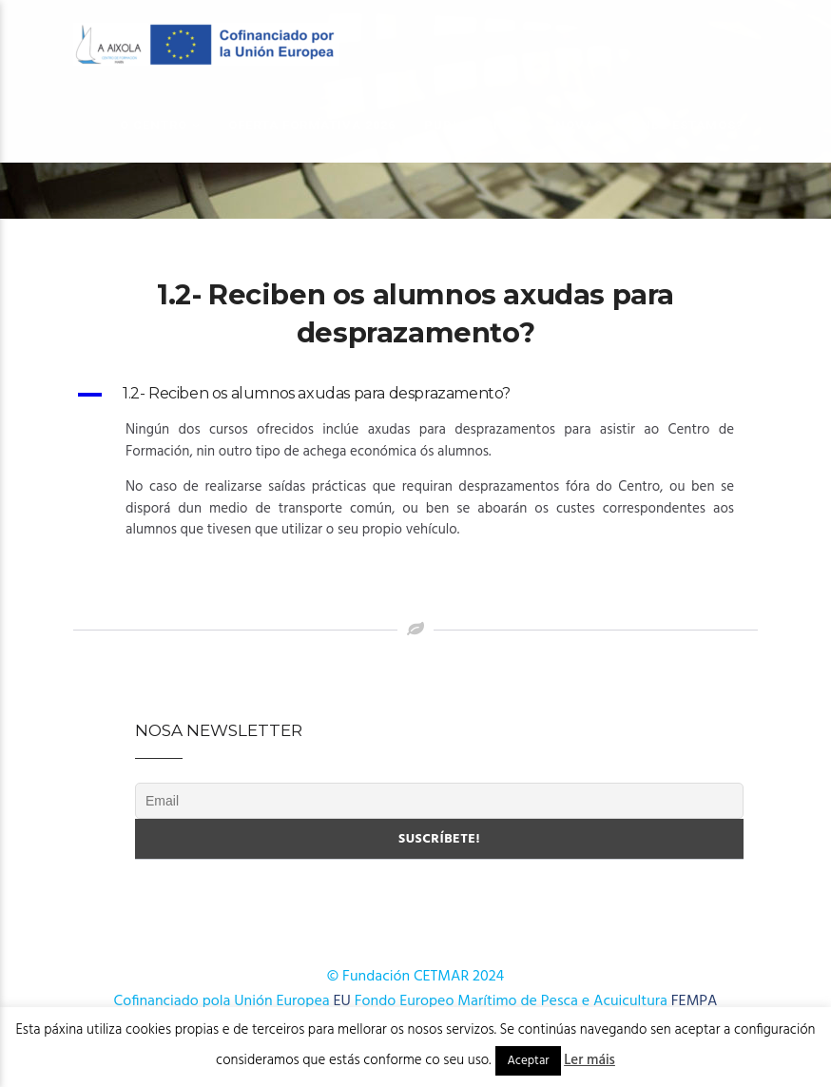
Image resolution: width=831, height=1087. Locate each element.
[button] (415, 394)
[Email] (439, 801)
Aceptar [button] (528, 1061)
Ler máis (589, 1060)
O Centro (153, 125)
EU (342, 1001)
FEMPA (694, 1001)
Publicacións (475, 125)
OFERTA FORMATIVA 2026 (312, 125)
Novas (579, 125)
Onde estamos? (687, 125)
